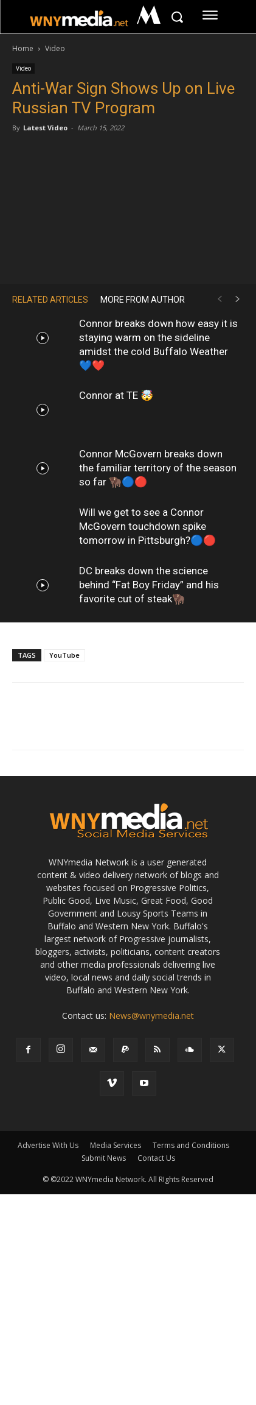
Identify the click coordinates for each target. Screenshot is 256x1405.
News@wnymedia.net (151, 1015)
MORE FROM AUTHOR (142, 300)
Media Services (115, 1145)
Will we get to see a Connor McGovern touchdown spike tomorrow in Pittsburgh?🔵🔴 (147, 526)
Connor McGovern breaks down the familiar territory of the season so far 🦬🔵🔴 (158, 468)
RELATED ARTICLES (50, 300)
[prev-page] (219, 299)
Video (55, 48)
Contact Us (156, 1158)
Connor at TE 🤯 (116, 395)
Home (22, 48)
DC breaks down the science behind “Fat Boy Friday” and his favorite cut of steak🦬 (149, 585)
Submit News (103, 1158)
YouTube (64, 655)
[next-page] (238, 299)
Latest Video (45, 127)
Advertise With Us (48, 1145)
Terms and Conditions (191, 1145)
